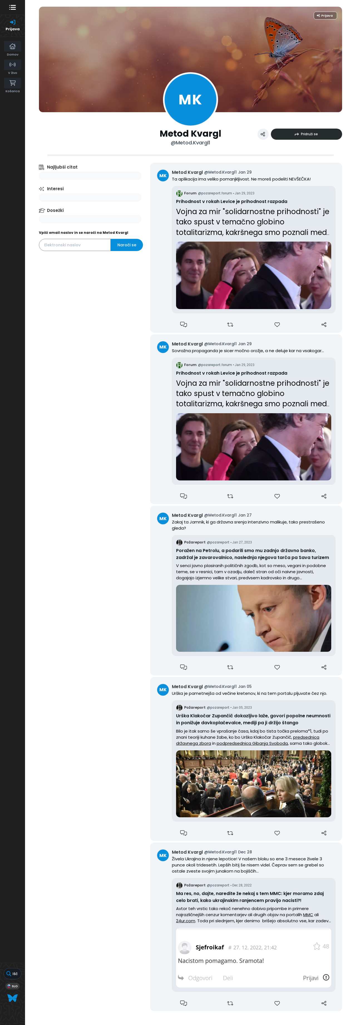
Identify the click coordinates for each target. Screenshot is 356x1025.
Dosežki (55, 210)
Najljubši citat (62, 167)
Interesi (55, 189)
